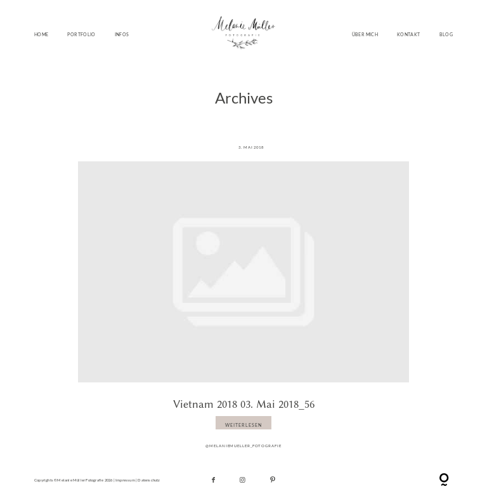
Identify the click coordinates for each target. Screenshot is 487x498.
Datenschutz (149, 480)
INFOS (122, 34)
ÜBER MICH (365, 34)
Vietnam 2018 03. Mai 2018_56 (244, 404)
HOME (41, 34)
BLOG (446, 34)
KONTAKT (408, 34)
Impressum (125, 480)
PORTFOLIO (81, 34)
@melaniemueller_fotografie (243, 445)
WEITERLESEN (243, 424)
